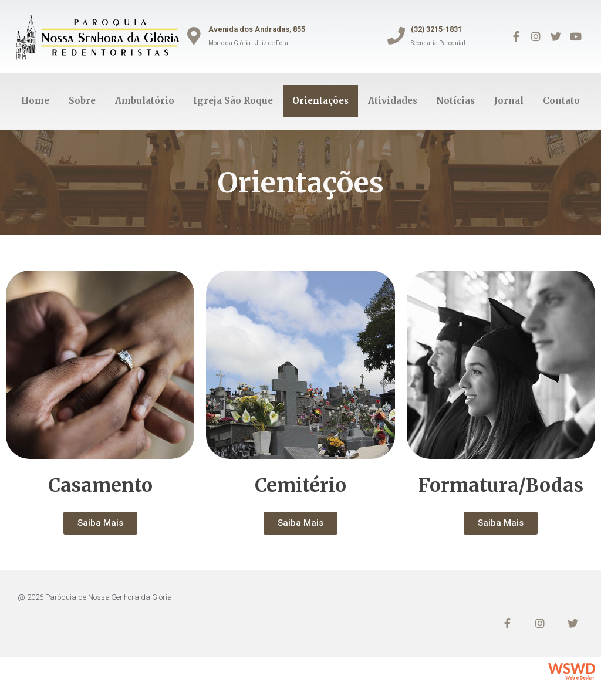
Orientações (320, 100)
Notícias (455, 100)
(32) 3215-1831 (436, 29)
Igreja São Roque (233, 100)
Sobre (82, 100)
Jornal (509, 100)
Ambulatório (144, 100)
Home (35, 100)
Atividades (392, 100)
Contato (561, 100)
